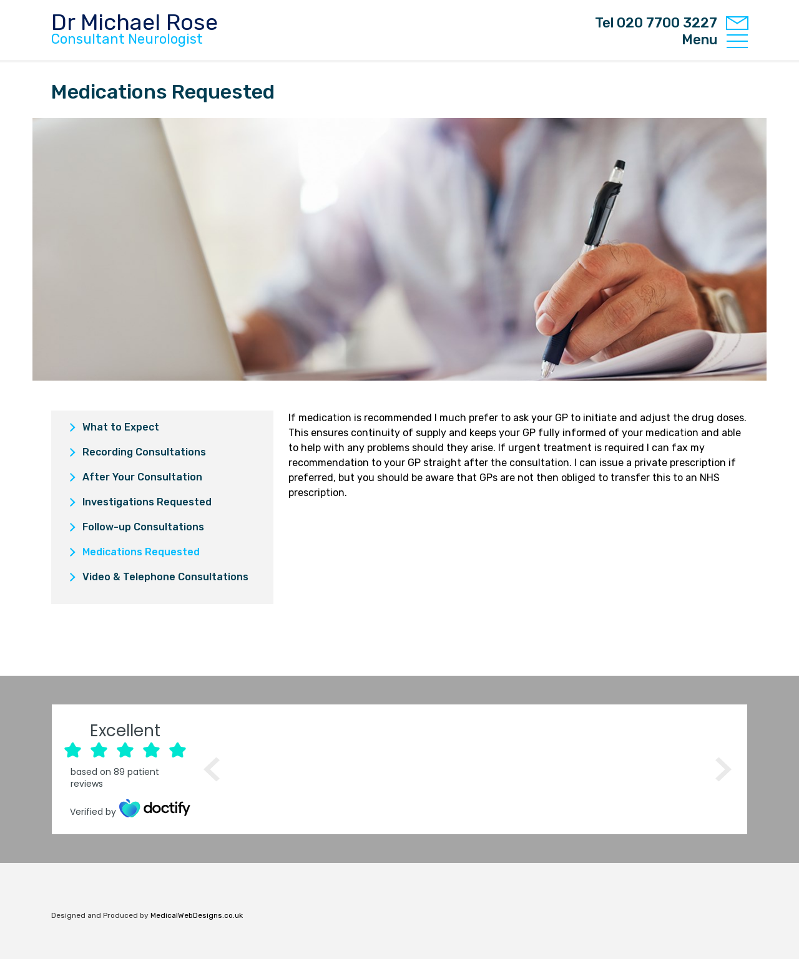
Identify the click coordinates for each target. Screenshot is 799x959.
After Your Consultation (142, 477)
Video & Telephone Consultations (165, 577)
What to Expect (120, 427)
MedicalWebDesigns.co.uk (196, 915)
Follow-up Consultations (143, 527)
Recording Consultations (144, 452)
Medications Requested (141, 552)
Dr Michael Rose (134, 29)
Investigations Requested (147, 502)
